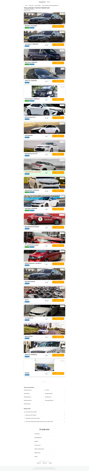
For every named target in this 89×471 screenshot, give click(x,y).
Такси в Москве (38, 5)
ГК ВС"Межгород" (29, 135)
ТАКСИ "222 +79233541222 (31, 354)
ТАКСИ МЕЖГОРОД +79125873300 (33, 171)
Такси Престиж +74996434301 (31, 44)
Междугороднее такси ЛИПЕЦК (32, 226)
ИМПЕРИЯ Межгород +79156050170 (33, 263)
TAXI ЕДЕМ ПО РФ (29, 318)
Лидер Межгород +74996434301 (32, 190)
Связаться (58, 26)
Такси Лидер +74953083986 (31, 208)
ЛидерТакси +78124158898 (31, 25)
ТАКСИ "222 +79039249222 (31, 80)
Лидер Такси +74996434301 (31, 62)
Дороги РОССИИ (28, 336)
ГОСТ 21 (27, 299)
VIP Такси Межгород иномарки (31, 245)
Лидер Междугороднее (30, 281)
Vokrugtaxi (27, 372)
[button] (64, 55)
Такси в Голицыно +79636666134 (32, 98)
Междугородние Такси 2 (30, 117)
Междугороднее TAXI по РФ (31, 153)
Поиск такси (31, 5)
